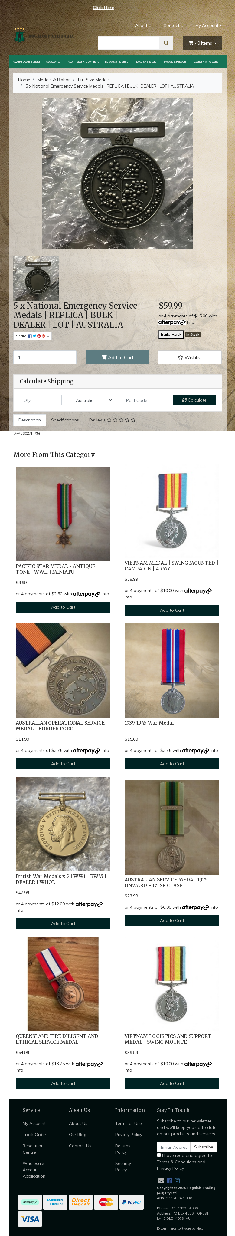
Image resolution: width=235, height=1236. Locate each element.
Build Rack (171, 334)
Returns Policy (122, 1149)
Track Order (34, 1134)
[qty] (41, 400)
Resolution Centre (33, 1149)
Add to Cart (117, 357)
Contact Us (174, 25)
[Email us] (161, 1181)
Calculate (194, 400)
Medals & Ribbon (175, 61)
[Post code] (143, 400)
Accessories (53, 61)
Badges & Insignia (117, 61)
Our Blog (77, 1134)
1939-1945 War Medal (149, 723)
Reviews (112, 420)
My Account (34, 1123)
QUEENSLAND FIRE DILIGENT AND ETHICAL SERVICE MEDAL (57, 1039)
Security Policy (123, 1166)
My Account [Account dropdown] (206, 25)
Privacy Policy (128, 1134)
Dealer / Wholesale (206, 61)
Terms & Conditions (176, 1162)
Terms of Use (128, 1123)
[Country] (92, 400)
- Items (200, 43)
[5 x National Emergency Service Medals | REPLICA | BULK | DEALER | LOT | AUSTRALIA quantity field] (45, 357)
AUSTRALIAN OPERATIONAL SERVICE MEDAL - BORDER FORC (60, 726)
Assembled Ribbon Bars (83, 61)
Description (29, 420)
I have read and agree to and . (184, 1162)
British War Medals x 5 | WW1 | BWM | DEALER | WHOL (61, 879)
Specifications (65, 420)
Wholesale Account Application (34, 1170)
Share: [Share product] (31, 336)
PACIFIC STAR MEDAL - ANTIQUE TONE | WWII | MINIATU (55, 569)
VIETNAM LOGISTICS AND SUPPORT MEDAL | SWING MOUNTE (168, 1039)
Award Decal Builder (26, 61)
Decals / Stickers (146, 61)
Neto (200, 1228)
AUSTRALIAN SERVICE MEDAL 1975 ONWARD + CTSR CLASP (166, 882)
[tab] (29, 420)
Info (190, 322)
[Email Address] (174, 1147)
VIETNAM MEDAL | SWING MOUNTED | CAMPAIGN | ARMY (171, 566)
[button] (190, 357)
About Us (144, 25)
